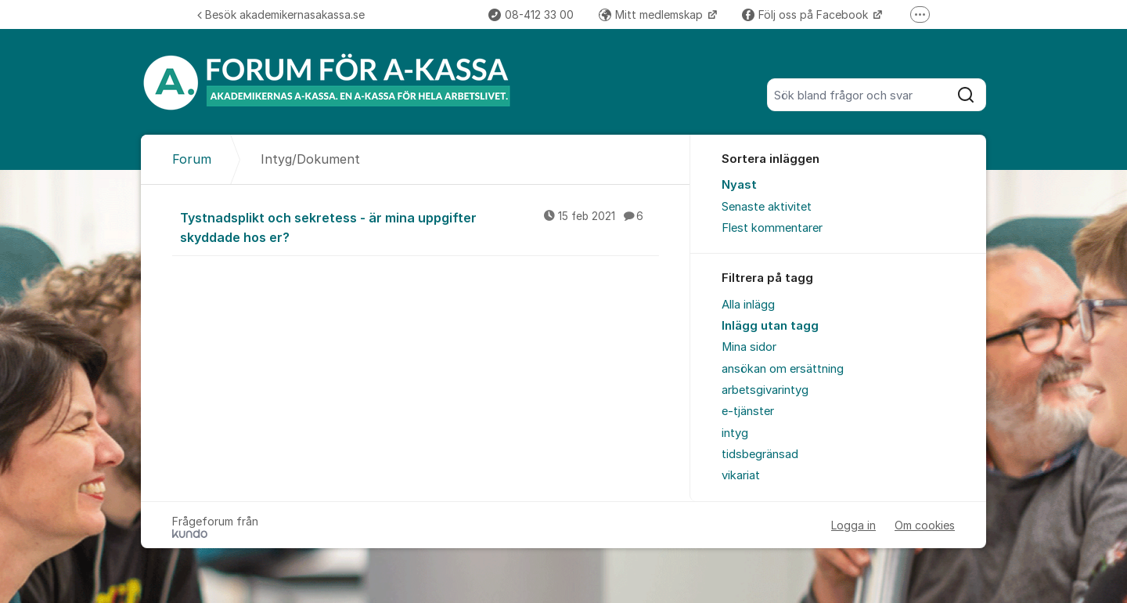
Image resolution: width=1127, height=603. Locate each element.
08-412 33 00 (531, 14)
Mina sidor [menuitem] (749, 347)
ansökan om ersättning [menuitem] (783, 369)
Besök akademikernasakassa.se (281, 14)
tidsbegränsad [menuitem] (760, 454)
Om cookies (925, 525)
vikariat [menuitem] (741, 475)
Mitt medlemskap (652, 14)
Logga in (853, 525)
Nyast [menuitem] (739, 185)
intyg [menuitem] (735, 433)
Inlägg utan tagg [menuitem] (770, 326)
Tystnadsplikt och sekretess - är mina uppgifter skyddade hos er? (419, 226)
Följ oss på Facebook (806, 14)
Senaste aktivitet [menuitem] (767, 207)
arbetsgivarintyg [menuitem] (765, 390)
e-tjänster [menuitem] (748, 411)
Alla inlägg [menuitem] (748, 305)
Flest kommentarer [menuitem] (772, 228)
